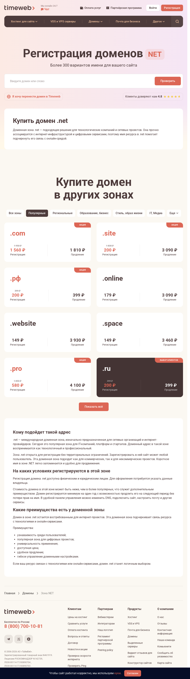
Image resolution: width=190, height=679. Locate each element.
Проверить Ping (77, 665)
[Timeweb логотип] (19, 7)
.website (23, 323)
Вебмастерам (105, 617)
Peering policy (105, 650)
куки (117, 673)
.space (112, 323)
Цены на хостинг (77, 617)
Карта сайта (164, 662)
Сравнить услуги (77, 623)
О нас (160, 617)
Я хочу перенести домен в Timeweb (33, 96)
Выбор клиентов (169, 360)
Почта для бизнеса (139, 630)
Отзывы (162, 623)
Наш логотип (105, 630)
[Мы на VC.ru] (18, 639)
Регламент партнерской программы (105, 640)
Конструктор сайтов (140, 662)
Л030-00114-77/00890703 (17, 666)
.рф (15, 278)
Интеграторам (106, 623)
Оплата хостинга (78, 630)
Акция (82, 225)
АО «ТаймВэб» (25, 651)
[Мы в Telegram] (8, 639)
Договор (73, 642)
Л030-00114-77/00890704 (17, 662)
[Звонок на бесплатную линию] (31, 626)
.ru (106, 368)
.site (109, 233)
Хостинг (132, 617)
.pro (16, 368)
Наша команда (166, 640)
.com (17, 233)
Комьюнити (164, 646)
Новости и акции (77, 649)
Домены (132, 636)
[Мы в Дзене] (28, 639)
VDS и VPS (133, 623)
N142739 (37, 659)
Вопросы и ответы (78, 636)
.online (112, 278)
